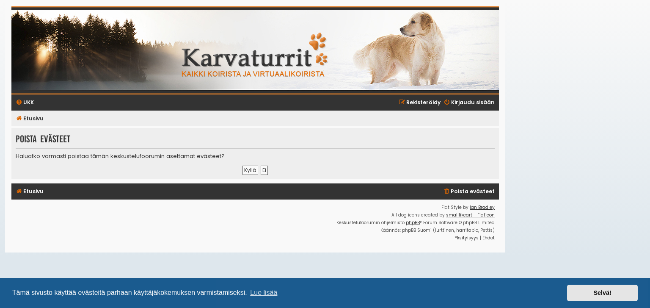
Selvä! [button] (602, 292)
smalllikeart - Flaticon (470, 215)
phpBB (413, 222)
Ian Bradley (482, 207)
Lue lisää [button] (263, 292)
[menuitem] (469, 191)
